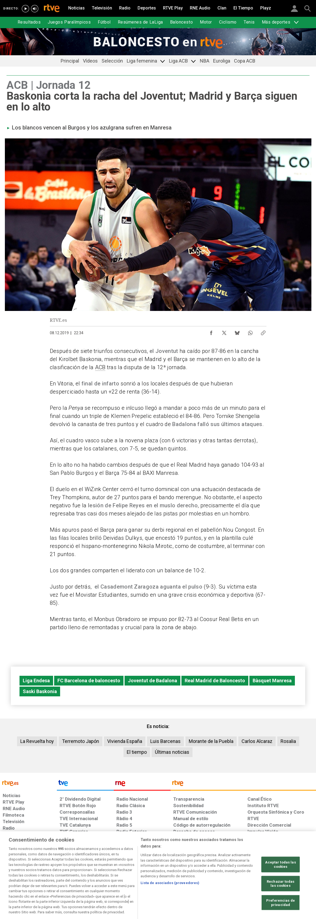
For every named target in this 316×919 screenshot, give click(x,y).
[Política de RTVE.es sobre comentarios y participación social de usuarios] (292, 877)
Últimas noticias (172, 752)
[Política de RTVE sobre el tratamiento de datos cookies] (100, 877)
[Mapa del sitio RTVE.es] (222, 877)
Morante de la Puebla (211, 741)
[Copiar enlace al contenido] (263, 331)
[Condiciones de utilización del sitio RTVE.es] (11, 877)
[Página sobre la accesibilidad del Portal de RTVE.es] (189, 877)
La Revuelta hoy (37, 741)
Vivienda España (124, 741)
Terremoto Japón (80, 741)
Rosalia (288, 741)
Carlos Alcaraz (257, 741)
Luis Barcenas (165, 741)
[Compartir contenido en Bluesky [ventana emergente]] (237, 331)
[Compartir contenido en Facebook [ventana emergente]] (211, 331)
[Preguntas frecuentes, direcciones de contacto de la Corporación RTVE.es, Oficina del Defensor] (250, 877)
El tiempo (137, 752)
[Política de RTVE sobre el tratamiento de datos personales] (51, 877)
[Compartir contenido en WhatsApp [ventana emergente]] (250, 331)
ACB (100, 367)
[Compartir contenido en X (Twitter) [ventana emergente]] (224, 331)
